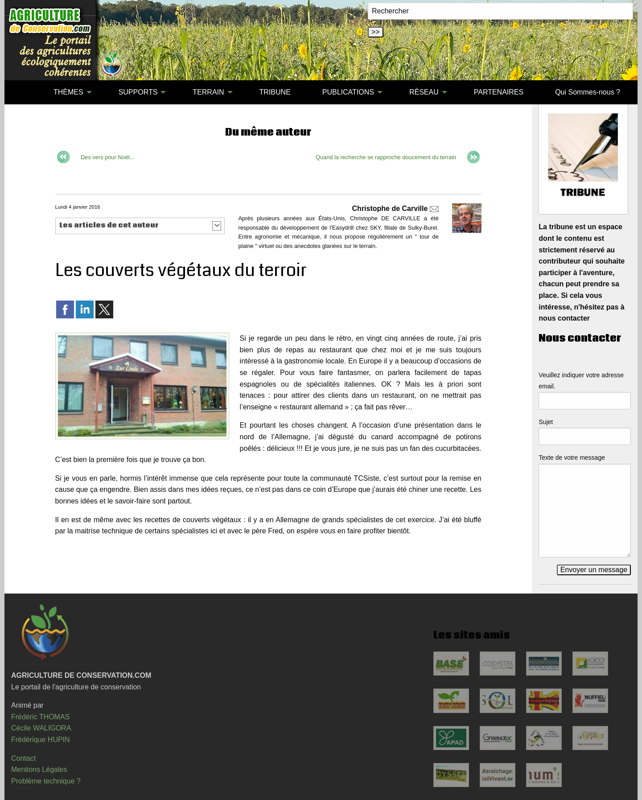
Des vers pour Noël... (107, 157)
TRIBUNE (275, 92)
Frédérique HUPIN (40, 739)
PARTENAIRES (498, 92)
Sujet (546, 421)
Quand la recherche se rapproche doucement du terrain (386, 157)
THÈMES (68, 92)
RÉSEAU (424, 92)
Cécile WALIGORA (41, 728)
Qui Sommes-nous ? (587, 92)
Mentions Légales (39, 769)
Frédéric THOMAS (40, 717)
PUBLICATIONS (348, 92)
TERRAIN (208, 92)
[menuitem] (22, 92)
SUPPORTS (138, 92)
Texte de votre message (572, 457)
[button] (140, 226)
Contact (23, 758)
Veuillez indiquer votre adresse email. (581, 380)
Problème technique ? (46, 781)
